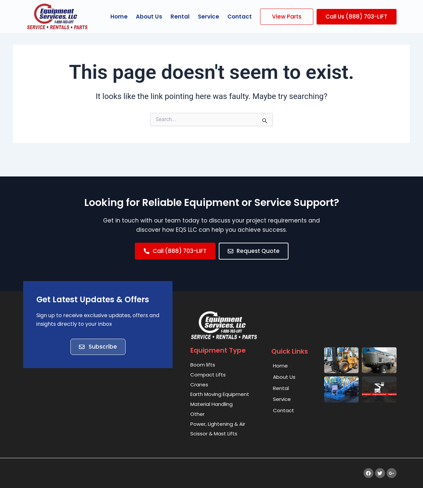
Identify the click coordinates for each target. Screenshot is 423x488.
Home (119, 17)
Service (208, 17)
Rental (180, 17)
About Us (149, 17)
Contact (239, 17)
